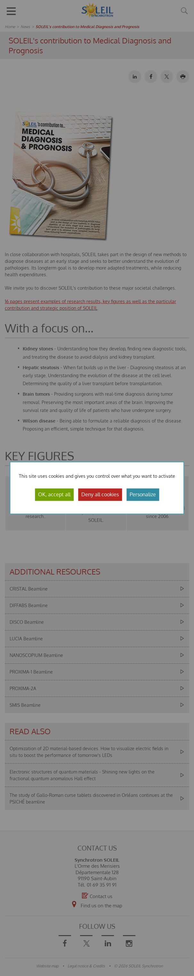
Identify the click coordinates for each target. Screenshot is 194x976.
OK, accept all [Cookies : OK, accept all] (54, 494)
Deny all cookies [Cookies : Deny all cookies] (100, 494)
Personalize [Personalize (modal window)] (143, 494)
